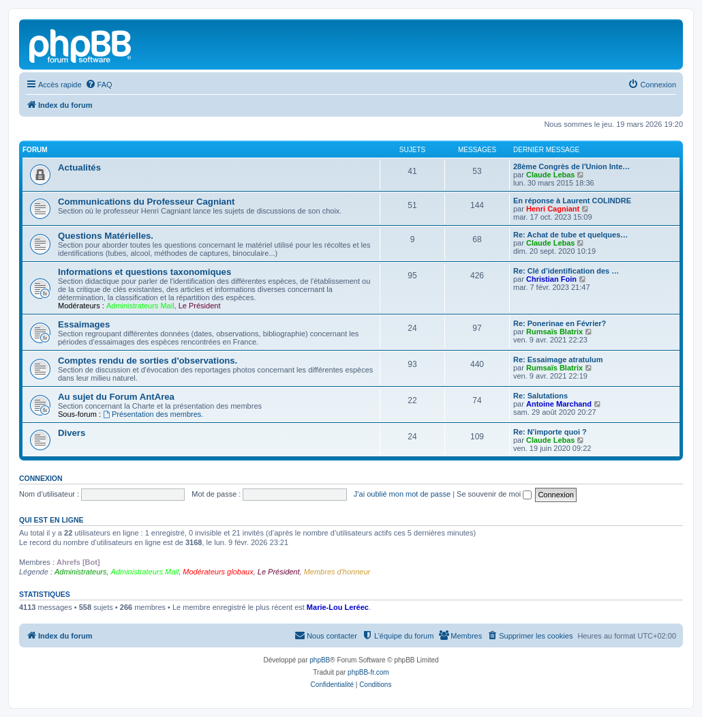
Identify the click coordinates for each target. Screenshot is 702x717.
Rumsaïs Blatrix (554, 331)
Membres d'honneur (337, 572)
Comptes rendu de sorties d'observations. (147, 360)
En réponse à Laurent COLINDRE (572, 200)
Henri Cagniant (552, 209)
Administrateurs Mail (140, 306)
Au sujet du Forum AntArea (116, 397)
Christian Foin (551, 279)
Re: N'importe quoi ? (550, 432)
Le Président (200, 306)
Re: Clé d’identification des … (566, 271)
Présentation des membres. (153, 414)
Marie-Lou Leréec (338, 607)
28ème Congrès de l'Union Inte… (571, 166)
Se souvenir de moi (494, 494)
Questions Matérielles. (105, 236)
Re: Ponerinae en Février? (559, 323)
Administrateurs (80, 572)
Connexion (41, 478)
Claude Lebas (550, 175)
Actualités (79, 167)
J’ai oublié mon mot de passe (402, 494)
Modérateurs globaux (218, 572)
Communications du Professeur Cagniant (146, 201)
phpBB (319, 660)
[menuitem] (98, 84)
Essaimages (84, 324)
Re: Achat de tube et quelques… (570, 235)
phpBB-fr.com (368, 672)
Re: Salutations (540, 396)
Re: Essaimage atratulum (557, 359)
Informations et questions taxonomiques (144, 272)
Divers (71, 433)
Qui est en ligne (51, 520)
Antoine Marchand (559, 404)
